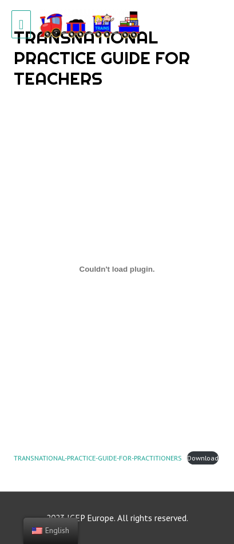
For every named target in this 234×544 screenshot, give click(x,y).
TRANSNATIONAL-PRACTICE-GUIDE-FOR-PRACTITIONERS (98, 457)
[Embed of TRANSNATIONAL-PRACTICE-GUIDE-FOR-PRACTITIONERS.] (117, 268)
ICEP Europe (90, 517)
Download (203, 457)
